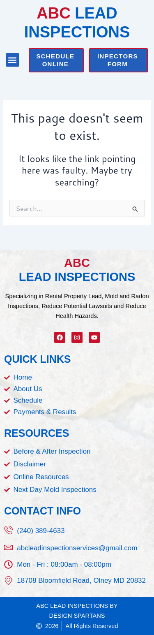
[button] (12, 60)
